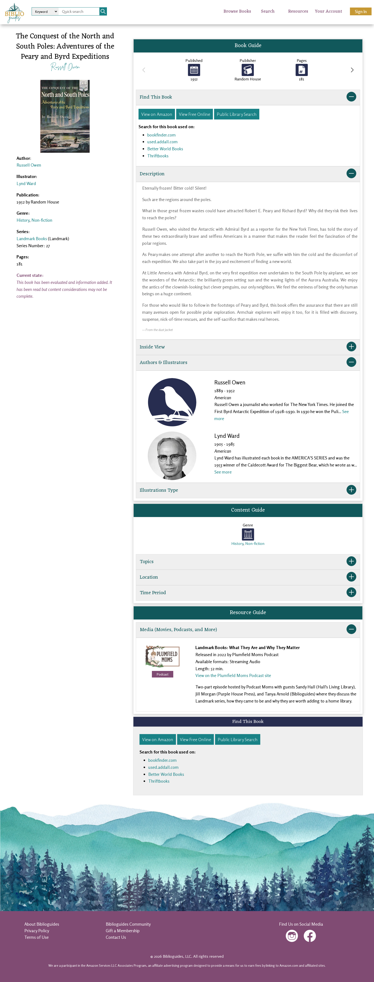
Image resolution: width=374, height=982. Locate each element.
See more (223, 471)
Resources (298, 11)
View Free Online (194, 114)
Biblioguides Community (128, 924)
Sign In (361, 11)
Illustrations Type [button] (248, 490)
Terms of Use (36, 937)
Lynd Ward (26, 183)
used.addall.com (162, 141)
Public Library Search (237, 114)
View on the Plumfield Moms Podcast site (233, 675)
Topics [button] (248, 562)
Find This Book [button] (248, 97)
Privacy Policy (36, 930)
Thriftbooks (157, 155)
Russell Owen (65, 66)
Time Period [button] (248, 593)
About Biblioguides (41, 924)
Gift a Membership (122, 930)
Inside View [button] (248, 347)
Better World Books (165, 148)
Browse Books (237, 11)
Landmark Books (32, 238)
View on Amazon (156, 114)
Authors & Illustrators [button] (248, 363)
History (23, 220)
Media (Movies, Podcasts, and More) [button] (248, 630)
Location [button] (248, 577)
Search (268, 11)
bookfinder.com (161, 134)
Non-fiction (41, 220)
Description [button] (248, 174)
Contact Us (116, 937)
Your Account (328, 11)
